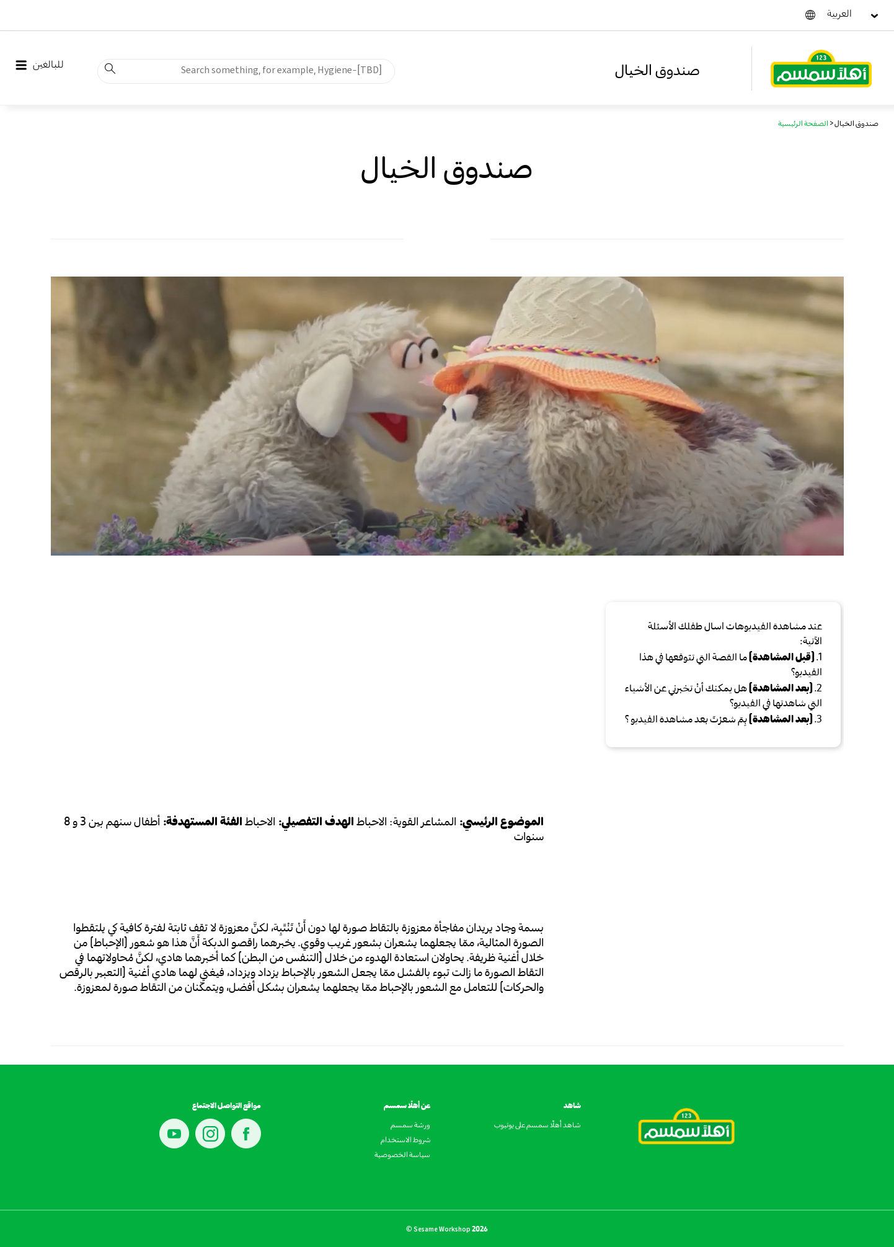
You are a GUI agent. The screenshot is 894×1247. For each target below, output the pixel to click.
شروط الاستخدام (405, 1141)
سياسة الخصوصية (402, 1156)
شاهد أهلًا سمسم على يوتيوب (537, 1126)
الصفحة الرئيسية (803, 124)
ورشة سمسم (410, 1126)
